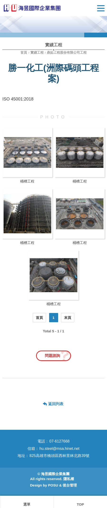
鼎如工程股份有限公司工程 (67, 52)
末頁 (67, 318)
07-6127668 (59, 441)
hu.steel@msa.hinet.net (59, 449)
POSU (53, 485)
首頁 (24, 52)
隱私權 (68, 479)
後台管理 (70, 485)
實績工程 (37, 52)
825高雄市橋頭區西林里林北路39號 (59, 456)
